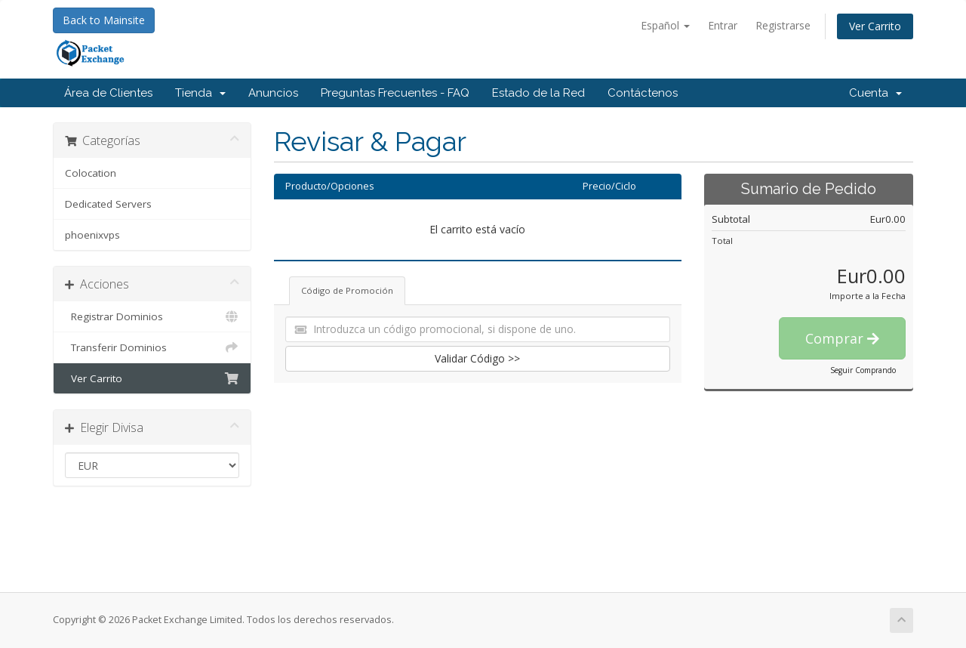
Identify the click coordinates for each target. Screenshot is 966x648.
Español (665, 25)
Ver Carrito (875, 26)
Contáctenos (643, 93)
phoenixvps (92, 235)
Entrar (722, 25)
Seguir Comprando (863, 370)
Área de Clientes (108, 93)
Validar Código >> (477, 358)
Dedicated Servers (108, 204)
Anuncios (273, 93)
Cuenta (875, 93)
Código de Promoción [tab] (347, 290)
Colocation (90, 173)
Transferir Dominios (152, 347)
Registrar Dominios (152, 316)
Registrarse (783, 25)
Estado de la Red (538, 93)
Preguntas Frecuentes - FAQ (395, 93)
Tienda (200, 93)
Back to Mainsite (104, 20)
